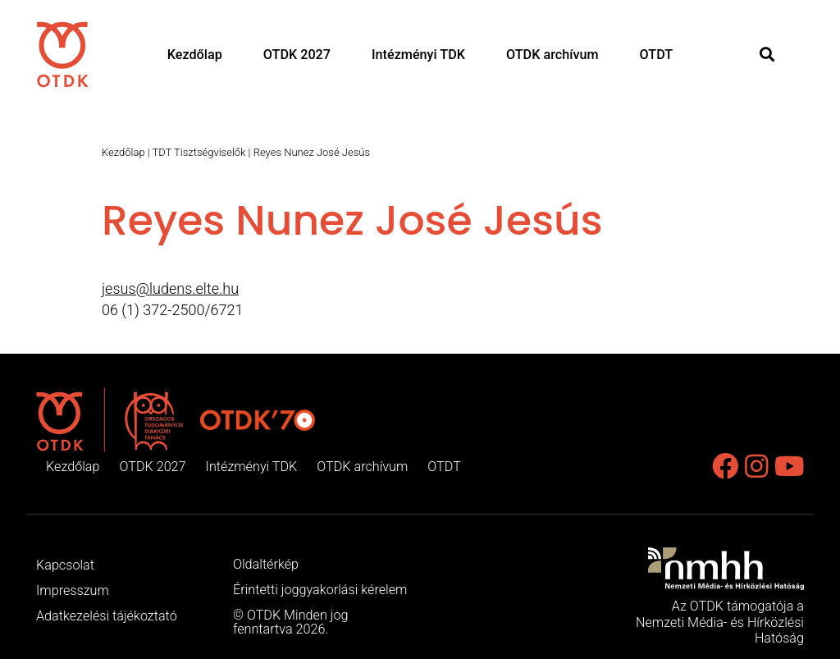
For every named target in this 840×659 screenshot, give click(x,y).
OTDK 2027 (297, 54)
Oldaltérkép (266, 564)
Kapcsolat (65, 565)
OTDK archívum (552, 54)
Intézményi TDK (418, 54)
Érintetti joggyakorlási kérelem (320, 589)
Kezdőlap (194, 54)
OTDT (656, 54)
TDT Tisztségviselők (199, 152)
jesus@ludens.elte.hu (170, 288)
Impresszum (72, 590)
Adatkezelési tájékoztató (106, 616)
